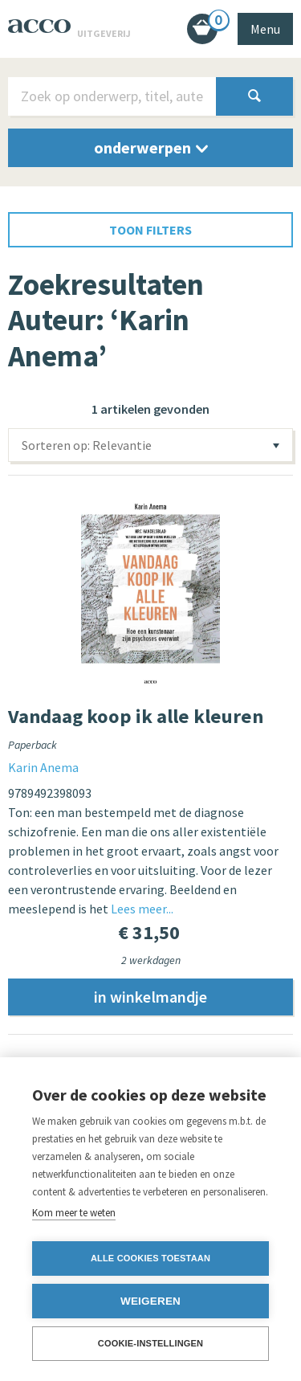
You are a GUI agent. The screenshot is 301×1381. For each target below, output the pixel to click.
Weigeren (150, 1301)
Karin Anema (43, 767)
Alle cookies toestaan (150, 1258)
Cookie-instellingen (151, 1343)
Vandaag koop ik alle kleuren (135, 716)
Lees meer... (142, 909)
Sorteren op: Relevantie (87, 445)
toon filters (150, 230)
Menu (265, 29)
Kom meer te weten (74, 1213)
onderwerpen (151, 147)
